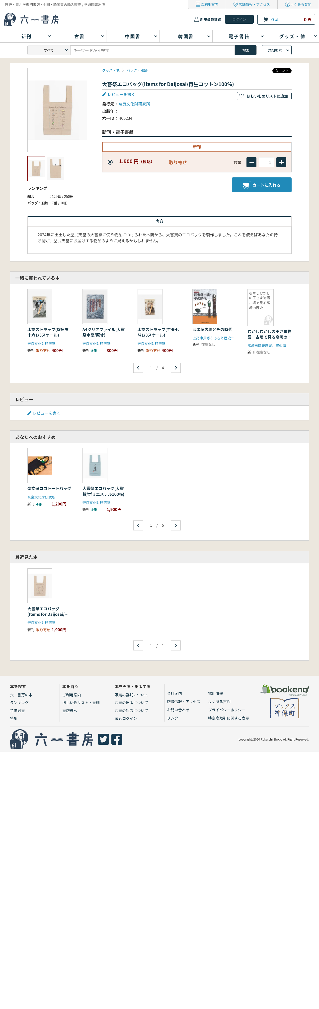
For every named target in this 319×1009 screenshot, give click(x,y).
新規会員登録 (210, 19)
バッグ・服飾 (137, 70)
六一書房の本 (21, 694)
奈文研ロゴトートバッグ (49, 488)
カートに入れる (261, 185)
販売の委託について (131, 694)
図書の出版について (131, 702)
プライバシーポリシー (226, 709)
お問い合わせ (178, 709)
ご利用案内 (209, 4)
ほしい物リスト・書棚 (81, 702)
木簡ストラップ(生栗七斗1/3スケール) (158, 332)
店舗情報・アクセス (254, 4)
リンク (172, 718)
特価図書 (17, 710)
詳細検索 (275, 50)
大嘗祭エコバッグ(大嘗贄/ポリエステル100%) (103, 491)
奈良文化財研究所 (134, 104)
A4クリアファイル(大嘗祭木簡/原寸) (103, 332)
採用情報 (215, 693)
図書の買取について (131, 710)
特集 (13, 718)
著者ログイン (126, 718)
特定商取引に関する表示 (228, 718)
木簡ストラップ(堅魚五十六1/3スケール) (48, 332)
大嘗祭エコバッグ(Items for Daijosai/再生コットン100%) (48, 614)
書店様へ (69, 710)
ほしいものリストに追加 (267, 96)
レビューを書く (121, 94)
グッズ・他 (111, 70)
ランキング (19, 702)
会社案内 (174, 693)
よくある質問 (300, 4)
